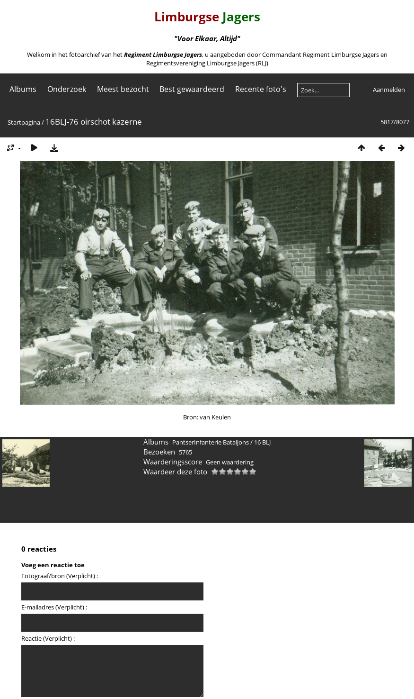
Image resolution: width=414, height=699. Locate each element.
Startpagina (24, 122)
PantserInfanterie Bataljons (210, 442)
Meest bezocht (123, 89)
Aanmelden (389, 89)
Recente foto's (260, 89)
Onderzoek (66, 89)
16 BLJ (262, 442)
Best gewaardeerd (191, 89)
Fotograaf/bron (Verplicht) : (59, 576)
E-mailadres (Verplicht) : (54, 607)
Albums (22, 89)
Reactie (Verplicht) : (48, 638)
